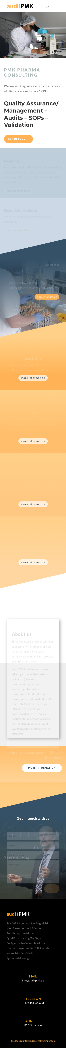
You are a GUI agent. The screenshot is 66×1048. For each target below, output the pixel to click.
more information (47, 296)
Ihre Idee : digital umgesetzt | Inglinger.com (33, 1040)
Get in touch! (18, 139)
